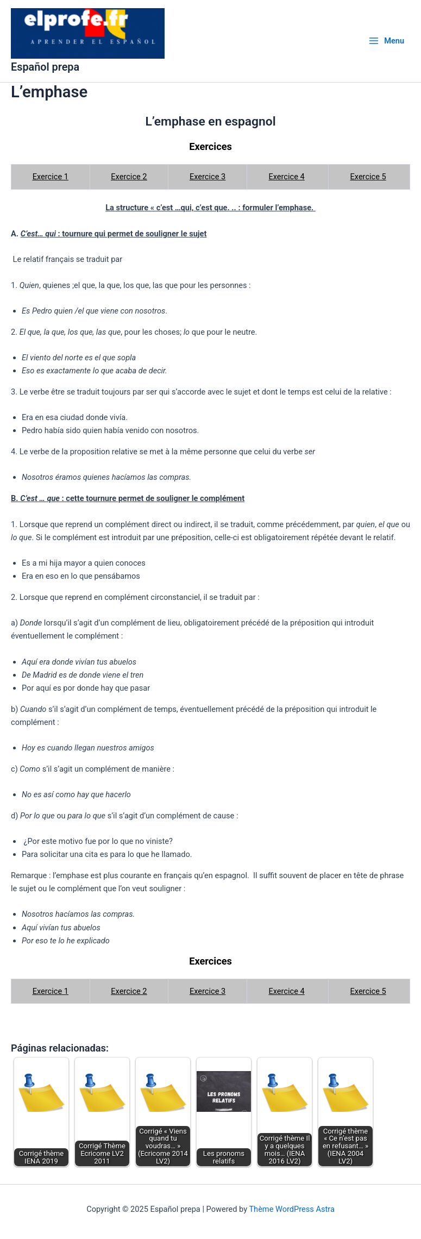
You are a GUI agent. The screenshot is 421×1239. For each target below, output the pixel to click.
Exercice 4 (286, 186)
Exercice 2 (129, 186)
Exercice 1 (50, 186)
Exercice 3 (207, 186)
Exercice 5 (368, 186)
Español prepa (56, 74)
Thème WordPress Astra (291, 1209)
